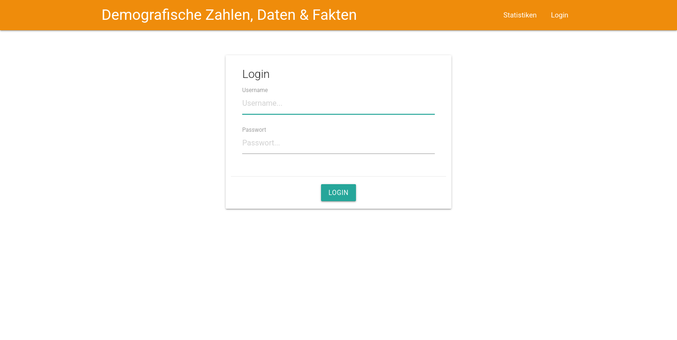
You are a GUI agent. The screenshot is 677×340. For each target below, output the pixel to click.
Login (559, 15)
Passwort (254, 129)
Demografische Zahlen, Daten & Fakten (229, 15)
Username (255, 89)
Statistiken (520, 15)
